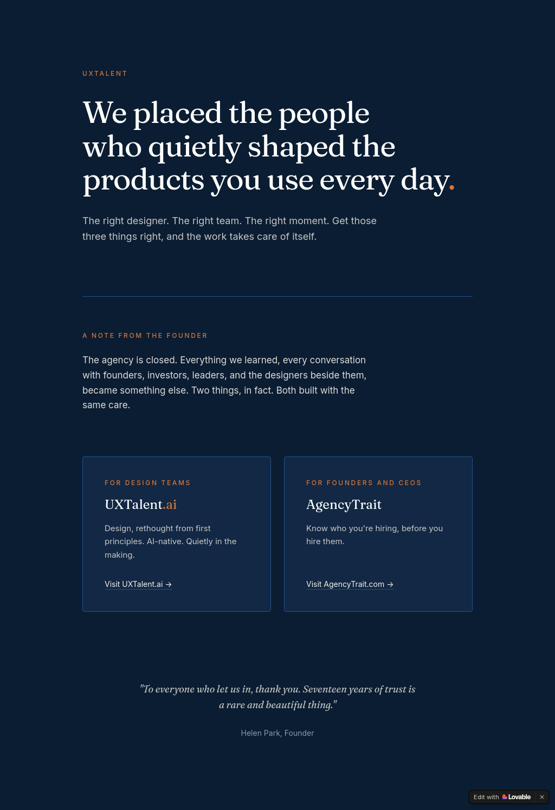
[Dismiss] (541, 797)
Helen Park (260, 732)
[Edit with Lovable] (502, 797)
